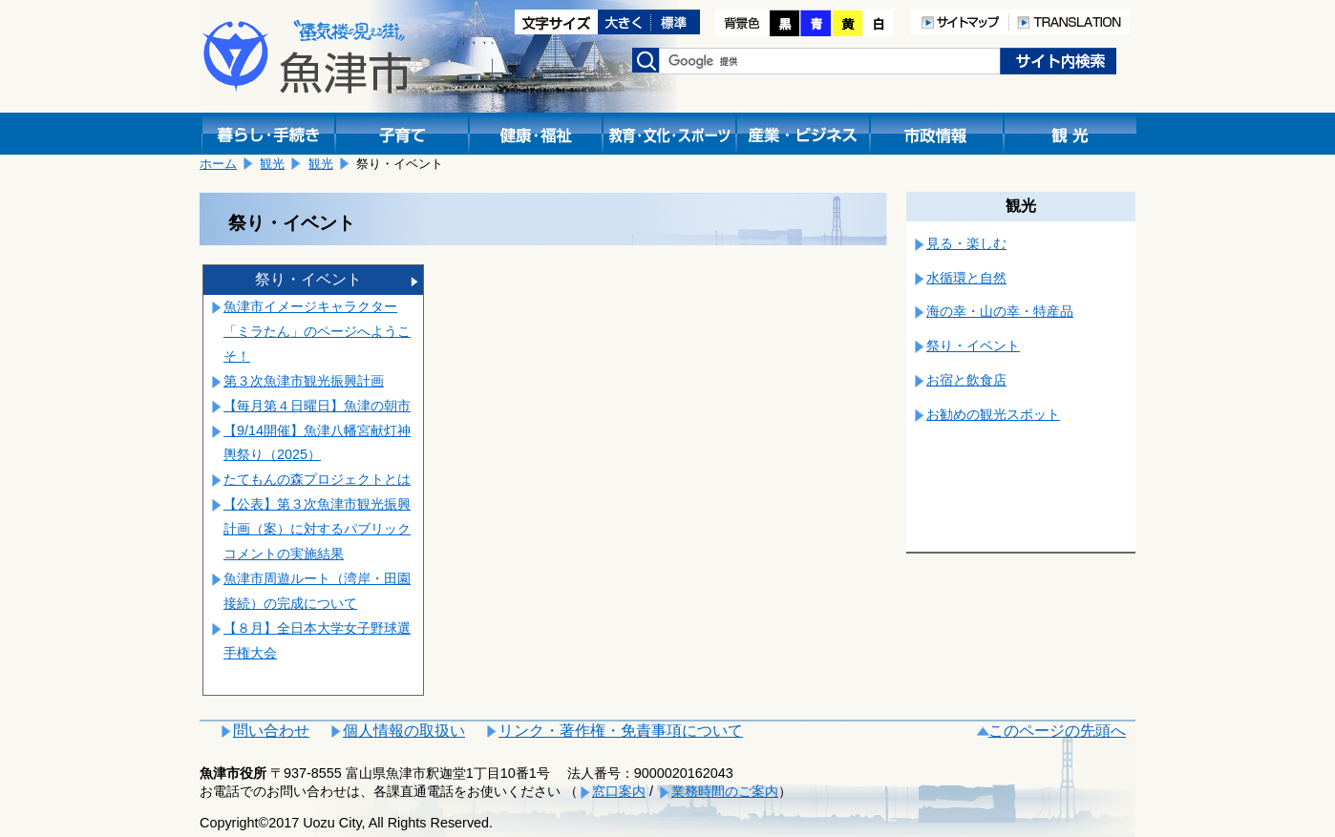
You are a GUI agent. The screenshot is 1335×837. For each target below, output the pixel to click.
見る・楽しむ (966, 243)
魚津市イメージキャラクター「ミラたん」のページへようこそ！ (317, 331)
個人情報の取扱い (404, 730)
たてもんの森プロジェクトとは (317, 479)
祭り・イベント (308, 279)
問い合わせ (271, 730)
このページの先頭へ (1057, 730)
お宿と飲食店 (966, 379)
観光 (272, 164)
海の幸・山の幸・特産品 (999, 311)
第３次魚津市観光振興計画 (303, 380)
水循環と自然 (966, 277)
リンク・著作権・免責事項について (620, 730)
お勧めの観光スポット (993, 414)
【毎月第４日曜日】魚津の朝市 (317, 405)
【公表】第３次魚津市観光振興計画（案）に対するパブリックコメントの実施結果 (317, 528)
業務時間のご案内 (724, 791)
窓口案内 (619, 791)
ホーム (218, 164)
